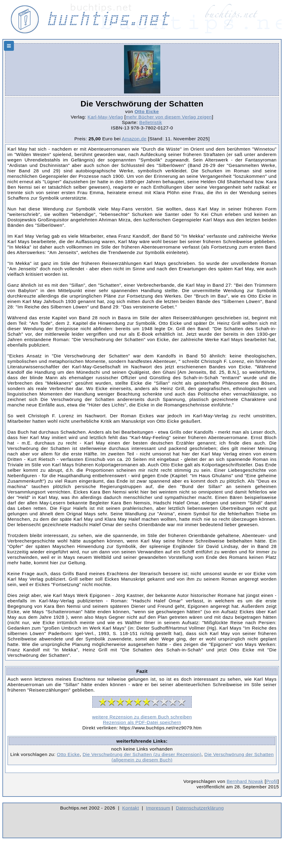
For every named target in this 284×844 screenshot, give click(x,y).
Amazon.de (134, 138)
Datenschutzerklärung (200, 807)
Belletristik (150, 122)
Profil (272, 781)
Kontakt (130, 807)
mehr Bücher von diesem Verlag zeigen (169, 116)
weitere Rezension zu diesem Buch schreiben (142, 716)
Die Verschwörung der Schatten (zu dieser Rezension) (142, 754)
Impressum (158, 807)
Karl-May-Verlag (105, 116)
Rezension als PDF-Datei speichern (142, 722)
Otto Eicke (147, 111)
